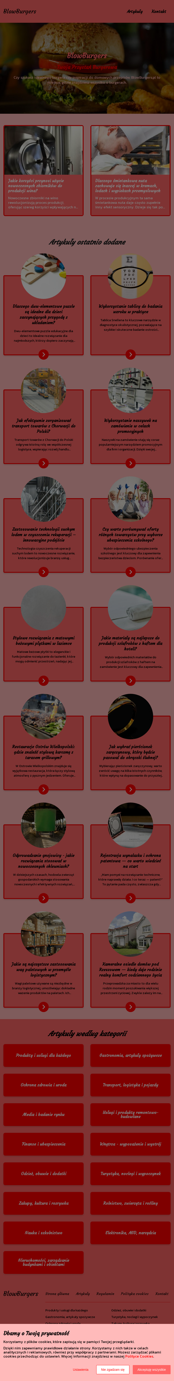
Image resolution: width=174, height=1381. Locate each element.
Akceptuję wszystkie (152, 1369)
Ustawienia (80, 1369)
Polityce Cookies (139, 1356)
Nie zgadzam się (113, 1369)
